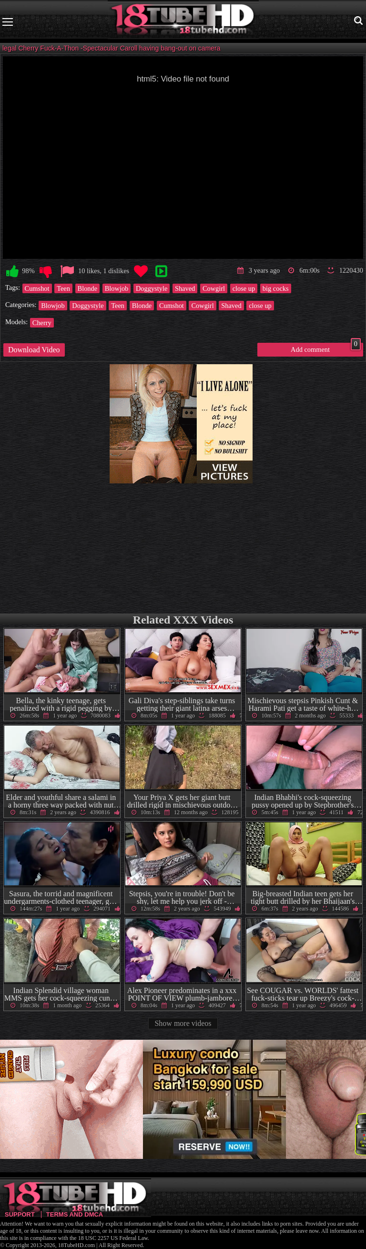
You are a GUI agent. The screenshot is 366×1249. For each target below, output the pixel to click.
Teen (63, 288)
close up (244, 288)
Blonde (88, 288)
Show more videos (182, 1023)
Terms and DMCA (74, 1214)
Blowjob (117, 288)
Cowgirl (214, 288)
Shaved (185, 288)
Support (20, 1214)
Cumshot (37, 288)
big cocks (276, 288)
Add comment (326, 348)
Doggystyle (151, 288)
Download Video (34, 350)
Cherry (41, 323)
